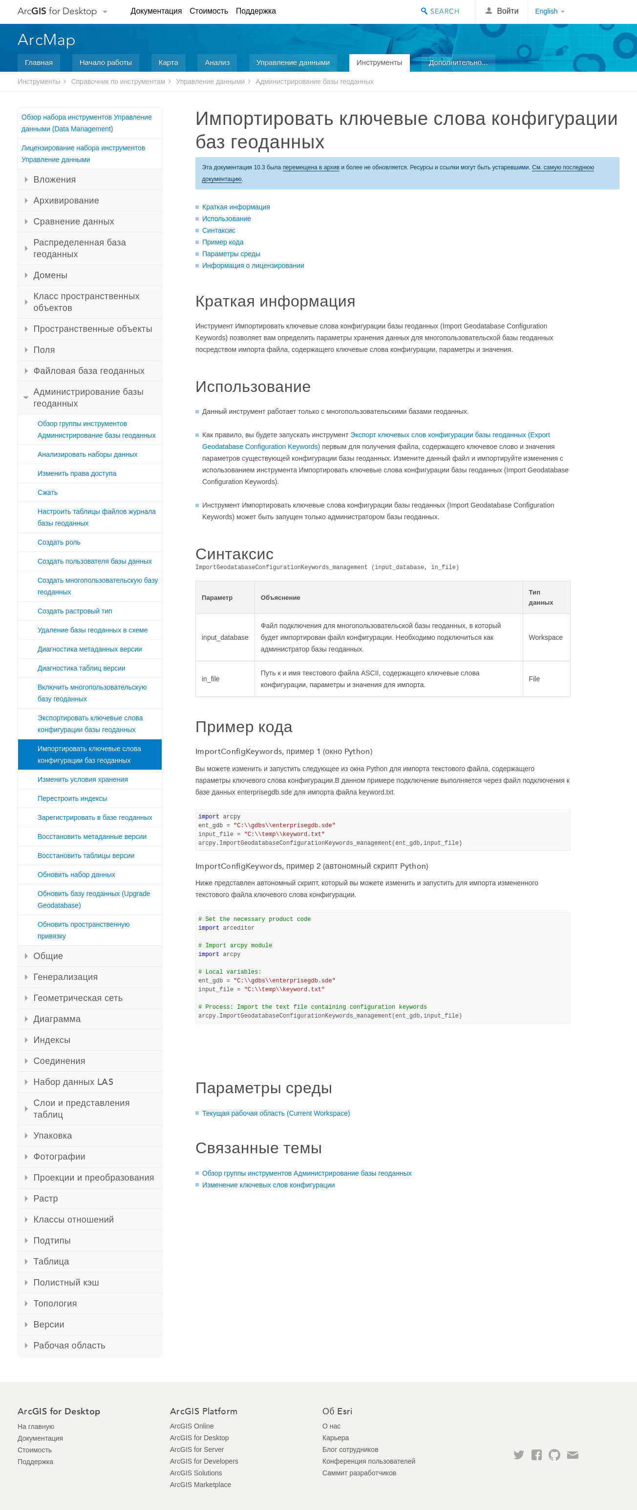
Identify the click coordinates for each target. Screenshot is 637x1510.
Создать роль (59, 542)
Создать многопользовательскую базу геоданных (98, 586)
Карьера (335, 1438)
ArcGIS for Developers (204, 1461)
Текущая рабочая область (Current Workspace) (276, 1113)
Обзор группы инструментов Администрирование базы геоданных (97, 429)
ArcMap (47, 39)
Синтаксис (218, 230)
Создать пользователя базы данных (95, 561)
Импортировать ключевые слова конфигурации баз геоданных (89, 754)
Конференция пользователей (368, 1461)
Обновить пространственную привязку (84, 930)
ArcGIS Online (191, 1426)
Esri (598, 11)
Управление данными (293, 62)
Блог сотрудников (350, 1449)
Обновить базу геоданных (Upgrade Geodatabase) (94, 899)
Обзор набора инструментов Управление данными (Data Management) (86, 123)
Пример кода (222, 242)
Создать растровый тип (75, 611)
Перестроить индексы (72, 798)
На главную (36, 1426)
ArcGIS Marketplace (200, 1485)
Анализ (217, 62)
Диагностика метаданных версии (90, 649)
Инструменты (380, 62)
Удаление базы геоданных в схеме (93, 630)
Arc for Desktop (57, 11)
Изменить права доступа (77, 473)
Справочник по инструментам (118, 81)
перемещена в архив (311, 167)
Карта (168, 62)
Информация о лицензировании (253, 265)
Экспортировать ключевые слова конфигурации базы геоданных (90, 724)
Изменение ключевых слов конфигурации (268, 1185)
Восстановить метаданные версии (92, 836)
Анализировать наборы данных (88, 454)
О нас (331, 1426)
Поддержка (256, 11)
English (546, 11)
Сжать (48, 492)
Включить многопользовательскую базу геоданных (92, 693)
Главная (39, 62)
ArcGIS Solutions (196, 1473)
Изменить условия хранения (83, 779)
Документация (156, 11)
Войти (508, 11)
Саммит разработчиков (359, 1473)
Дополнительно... (458, 62)
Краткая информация (236, 207)
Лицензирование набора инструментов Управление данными (83, 153)
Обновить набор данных (76, 874)
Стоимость (209, 11)
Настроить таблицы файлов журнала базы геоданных (97, 517)
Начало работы (106, 62)
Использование (226, 219)
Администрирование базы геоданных (314, 81)
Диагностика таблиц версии (82, 668)
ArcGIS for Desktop (199, 1438)
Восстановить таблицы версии (86, 855)
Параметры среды (231, 254)
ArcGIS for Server (197, 1449)
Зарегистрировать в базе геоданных (95, 817)
